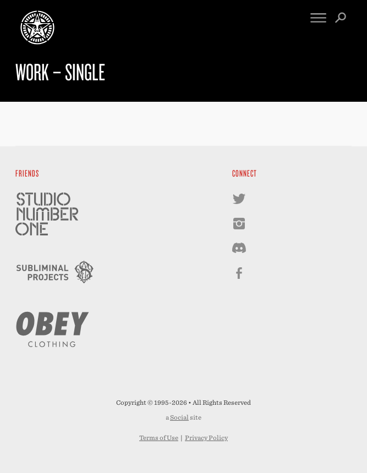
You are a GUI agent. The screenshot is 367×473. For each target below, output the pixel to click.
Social (179, 417)
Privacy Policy (206, 438)
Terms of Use (158, 438)
